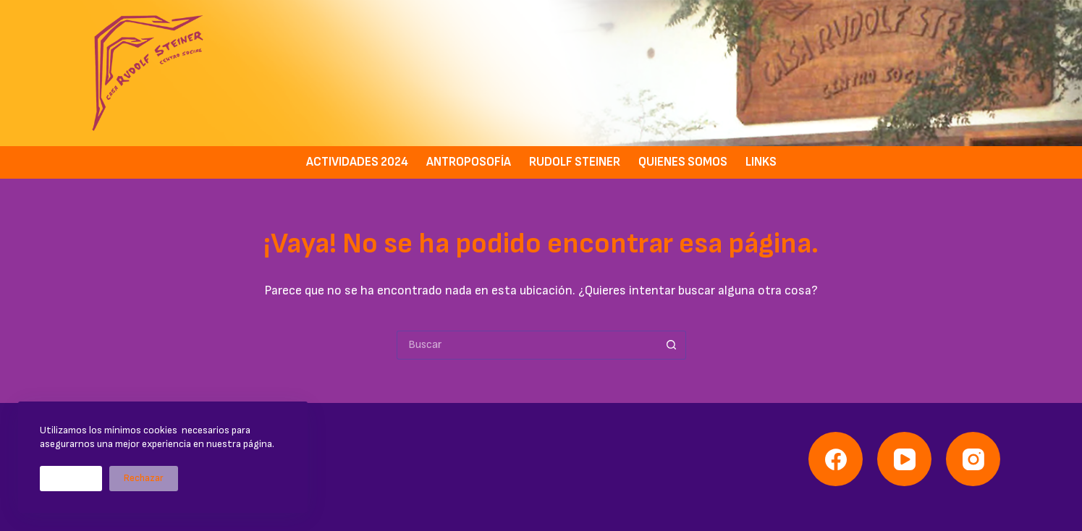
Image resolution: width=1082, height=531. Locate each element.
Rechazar (144, 478)
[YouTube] (904, 459)
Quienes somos (682, 162)
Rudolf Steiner (574, 162)
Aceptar (71, 478)
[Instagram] (973, 459)
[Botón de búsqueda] (671, 345)
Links (761, 162)
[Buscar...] (527, 345)
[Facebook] (835, 459)
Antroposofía (468, 162)
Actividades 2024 (357, 162)
